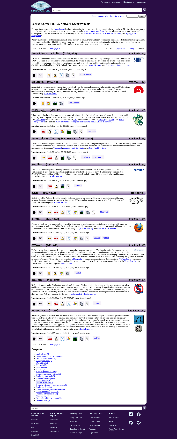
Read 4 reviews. (111, 228)
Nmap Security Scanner (92, 33)
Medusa (101, 120)
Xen (135, 261)
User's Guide (54, 420)
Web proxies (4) (42, 396)
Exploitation (93, 433)
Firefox (36, 218)
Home (94, 16)
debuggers (104, 212)
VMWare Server (124, 259)
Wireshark (38, 310)
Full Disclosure (75, 425)
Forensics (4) (41, 367)
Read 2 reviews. (56, 176)
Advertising (113, 425)
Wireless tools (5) (43, 400)
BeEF (90, 148)
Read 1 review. (67, 263)
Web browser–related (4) (46, 358)
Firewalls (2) (41, 365)
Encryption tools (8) (44, 361)
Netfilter (37, 164)
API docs (53, 424)
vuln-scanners (85, 74)
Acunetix (38, 81)
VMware (37, 245)
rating (131, 48)
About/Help (103, 16)
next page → (55, 48)
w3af (73, 148)
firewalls (78, 185)
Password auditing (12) (45, 378)
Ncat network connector (112, 33)
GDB (35, 192)
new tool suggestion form (94, 31)
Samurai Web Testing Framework (53, 138)
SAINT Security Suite (45, 53)
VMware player (78, 259)
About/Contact (114, 418)
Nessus (90, 65)
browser (97, 238)
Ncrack (111, 120)
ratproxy (66, 148)
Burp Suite (80, 148)
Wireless (92, 429)
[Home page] (40, 6)
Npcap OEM (54, 431)
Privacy (111, 421)
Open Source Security (77, 429)
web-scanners (74, 103)
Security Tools (96, 413)
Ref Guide (34, 420)
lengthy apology (76, 294)
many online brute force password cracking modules (76, 122)
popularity (121, 48)
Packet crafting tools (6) (45, 376)
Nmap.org (105, 2)
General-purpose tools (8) (46, 372)
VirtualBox (128, 261)
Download (34, 431)
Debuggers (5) (42, 363)
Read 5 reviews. (100, 148)
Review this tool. (61, 202)
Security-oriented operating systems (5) (51, 385)
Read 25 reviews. (105, 122)
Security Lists (76, 413)
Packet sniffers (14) (44, 387)
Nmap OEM (34, 435)
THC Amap (40, 120)
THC (75, 120)
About (112, 413)
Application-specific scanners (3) (49, 356)
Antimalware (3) (42, 354)
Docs (32, 427)
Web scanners (94, 425)
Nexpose (97, 65)
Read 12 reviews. (124, 65)
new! (89, 138)
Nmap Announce (76, 418)
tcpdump (68, 324)
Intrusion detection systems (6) (48, 374)
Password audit (94, 421)
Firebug (90, 228)
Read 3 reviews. (89, 294)
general (106, 238)
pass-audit (92, 131)
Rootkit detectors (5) (44, 383)
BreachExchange (76, 433)
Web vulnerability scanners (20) (48, 398)
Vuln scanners (94, 418)
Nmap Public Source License (116, 430)
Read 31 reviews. (86, 329)
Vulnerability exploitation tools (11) (50, 389)
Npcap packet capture (56, 414)
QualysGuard (111, 65)
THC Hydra (39, 110)
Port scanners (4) (43, 380)
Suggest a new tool (117, 16)
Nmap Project (59, 29)
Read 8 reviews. (50, 94)
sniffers (97, 338)
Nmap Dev (73, 421)
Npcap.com (116, 2)
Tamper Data (81, 228)
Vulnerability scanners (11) (47, 394)
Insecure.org (141, 2)
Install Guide (34, 424)
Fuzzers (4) (40, 369)
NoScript (100, 228)
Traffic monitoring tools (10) (47, 392)
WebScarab (57, 148)
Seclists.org (128, 2)
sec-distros (85, 157)
